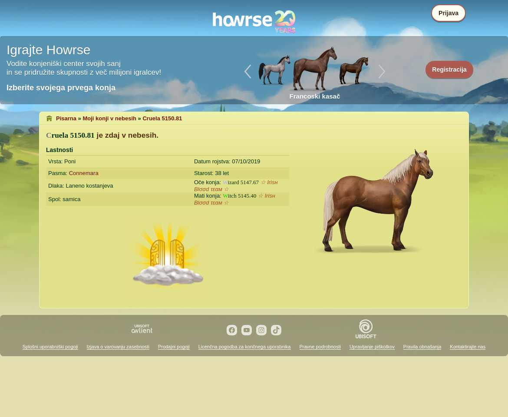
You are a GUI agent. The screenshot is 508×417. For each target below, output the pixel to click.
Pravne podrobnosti (320, 346)
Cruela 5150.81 (162, 118)
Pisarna (66, 118)
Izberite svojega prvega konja (61, 87)
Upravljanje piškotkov (372, 346)
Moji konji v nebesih (109, 118)
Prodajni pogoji (174, 346)
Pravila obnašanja (422, 346)
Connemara (84, 173)
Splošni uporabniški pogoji (50, 346)
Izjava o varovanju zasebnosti (118, 346)
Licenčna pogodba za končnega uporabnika (244, 346)
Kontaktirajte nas (467, 346)
